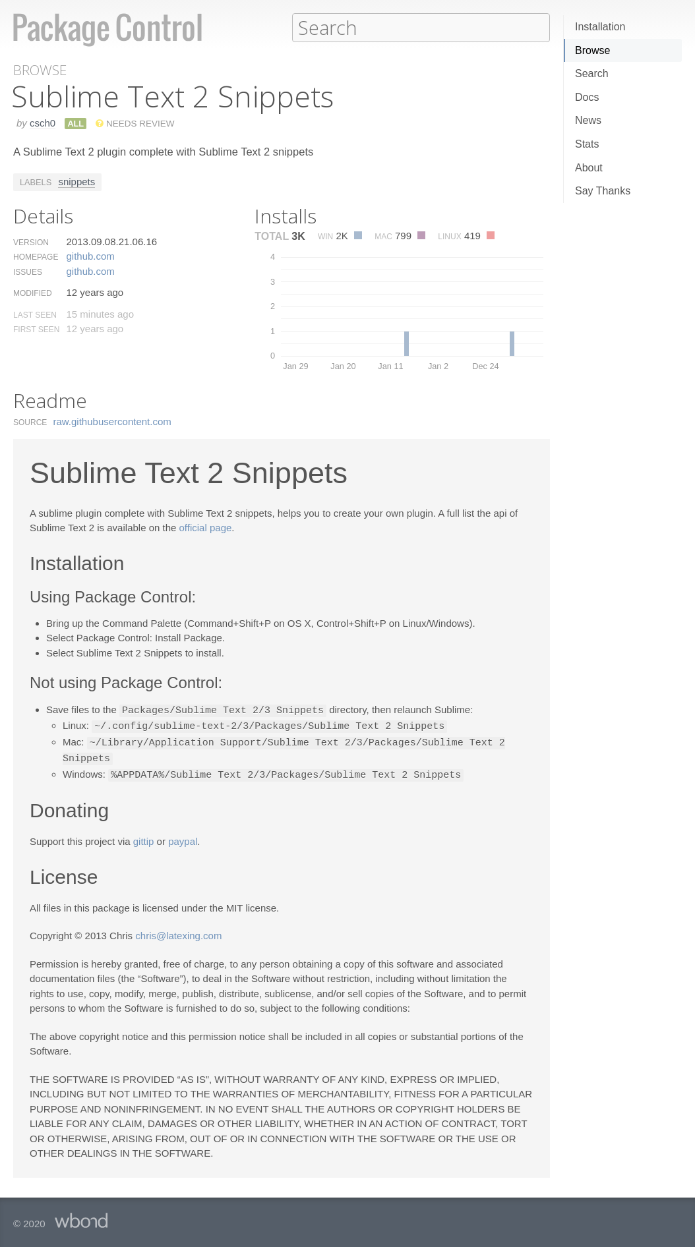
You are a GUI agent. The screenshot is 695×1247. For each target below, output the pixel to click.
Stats (587, 144)
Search (592, 73)
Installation (600, 26)
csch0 (42, 122)
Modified (32, 292)
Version (31, 241)
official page (205, 527)
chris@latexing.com (178, 931)
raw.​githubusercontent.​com (112, 420)
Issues (27, 271)
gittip (143, 837)
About (589, 167)
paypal (182, 837)
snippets (76, 181)
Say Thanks (602, 190)
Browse (592, 50)
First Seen (36, 329)
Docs (587, 97)
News (588, 120)
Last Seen (35, 314)
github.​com (90, 255)
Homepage (35, 256)
